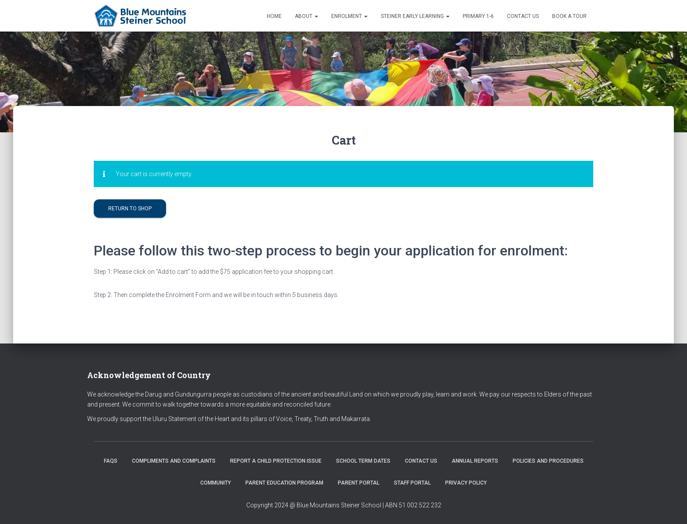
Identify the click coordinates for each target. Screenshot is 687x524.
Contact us (523, 16)
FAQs (110, 461)
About (306, 16)
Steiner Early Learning (415, 16)
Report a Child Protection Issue (276, 461)
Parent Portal (358, 483)
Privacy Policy (466, 483)
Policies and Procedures (548, 461)
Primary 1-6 (478, 16)
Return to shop (130, 208)
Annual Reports (475, 461)
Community (215, 483)
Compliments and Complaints (174, 461)
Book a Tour (569, 16)
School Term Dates (363, 461)
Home (274, 16)
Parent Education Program (284, 483)
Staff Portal (412, 483)
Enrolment (349, 16)
